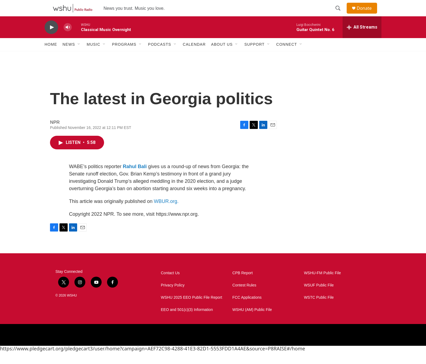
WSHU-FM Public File (322, 285)
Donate (367, 14)
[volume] (67, 39)
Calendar (194, 56)
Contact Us (170, 285)
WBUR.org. (166, 213)
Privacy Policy (172, 297)
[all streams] (362, 39)
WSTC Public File (319, 310)
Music (93, 56)
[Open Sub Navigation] (79, 56)
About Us (222, 56)
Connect (286, 56)
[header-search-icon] (340, 14)
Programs (124, 56)
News (68, 56)
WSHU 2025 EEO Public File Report (191, 310)
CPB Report (242, 285)
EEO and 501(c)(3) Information (187, 322)
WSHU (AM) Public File (252, 322)
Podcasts (159, 56)
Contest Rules (244, 297)
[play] (51, 39)
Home (51, 56)
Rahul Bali (135, 178)
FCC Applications (246, 310)
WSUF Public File (319, 297)
